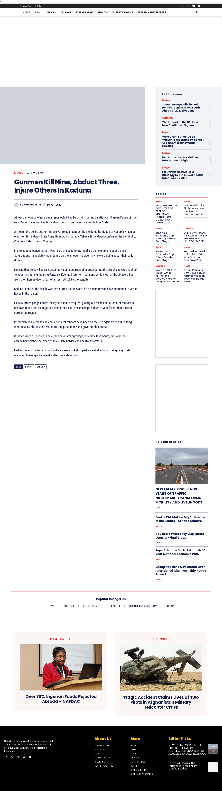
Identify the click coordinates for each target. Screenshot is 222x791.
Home (26, 12)
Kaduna (40, 366)
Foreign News (84, 12)
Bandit (29, 366)
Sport (158, 247)
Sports (51, 12)
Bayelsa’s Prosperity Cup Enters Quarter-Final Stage (165, 237)
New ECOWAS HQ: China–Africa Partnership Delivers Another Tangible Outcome (167, 275)
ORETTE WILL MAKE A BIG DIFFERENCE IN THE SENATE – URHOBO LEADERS (195, 237)
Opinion (65, 12)
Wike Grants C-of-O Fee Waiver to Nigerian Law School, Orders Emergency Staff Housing (183, 141)
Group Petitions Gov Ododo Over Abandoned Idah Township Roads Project (194, 275)
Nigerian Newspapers (152, 12)
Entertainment (122, 12)
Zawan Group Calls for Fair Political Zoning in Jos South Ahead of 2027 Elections (181, 107)
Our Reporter (32, 204)
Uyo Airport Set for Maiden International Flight (180, 159)
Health (103, 12)
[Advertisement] (111, 61)
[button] (197, 12)
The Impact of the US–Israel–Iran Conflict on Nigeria (182, 123)
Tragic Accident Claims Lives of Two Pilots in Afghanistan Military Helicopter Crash (161, 702)
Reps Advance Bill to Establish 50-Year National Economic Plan (195, 256)
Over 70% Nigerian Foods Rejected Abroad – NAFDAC (61, 699)
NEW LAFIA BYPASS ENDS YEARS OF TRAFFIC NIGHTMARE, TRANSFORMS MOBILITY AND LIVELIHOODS (178, 496)
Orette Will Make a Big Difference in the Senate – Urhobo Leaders (180, 519)
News (38, 12)
